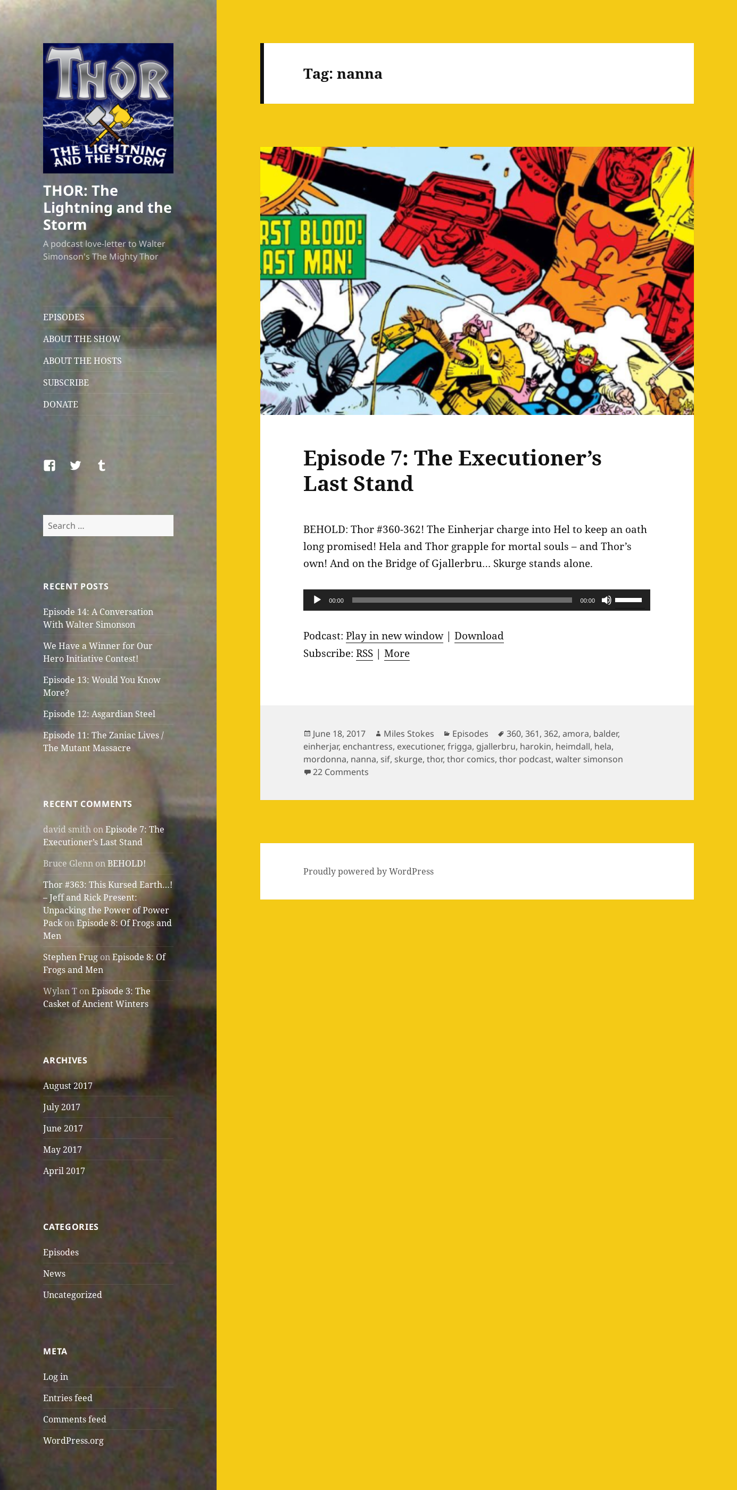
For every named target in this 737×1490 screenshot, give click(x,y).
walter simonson (589, 759)
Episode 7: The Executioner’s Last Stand (452, 470)
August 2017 (68, 1086)
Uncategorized (72, 1295)
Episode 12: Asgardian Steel (99, 714)
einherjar (320, 746)
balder (605, 733)
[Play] (317, 600)
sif (385, 759)
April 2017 (64, 1171)
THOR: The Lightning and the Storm (107, 207)
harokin (535, 746)
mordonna (324, 759)
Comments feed (74, 1419)
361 (532, 733)
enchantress (368, 746)
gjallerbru (496, 746)
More (397, 653)
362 (551, 733)
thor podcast (525, 759)
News (54, 1273)
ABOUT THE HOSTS (82, 361)
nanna (363, 759)
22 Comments (341, 772)
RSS (364, 653)
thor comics (471, 759)
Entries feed (68, 1398)
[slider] (462, 600)
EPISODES (64, 317)
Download (479, 636)
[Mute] (606, 600)
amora (575, 733)
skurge (408, 759)
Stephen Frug (70, 957)
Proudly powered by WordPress (368, 871)
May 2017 (62, 1149)
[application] (476, 600)
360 (514, 733)
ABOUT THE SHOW (82, 339)
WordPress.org (73, 1440)
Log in (55, 1377)
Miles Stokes (409, 733)
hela (602, 746)
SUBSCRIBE (66, 382)
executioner (420, 746)
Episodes (61, 1252)
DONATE (60, 404)
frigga (460, 746)
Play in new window (394, 636)
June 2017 (63, 1128)
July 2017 (61, 1107)
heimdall (573, 746)
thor (435, 759)
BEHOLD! (126, 863)
